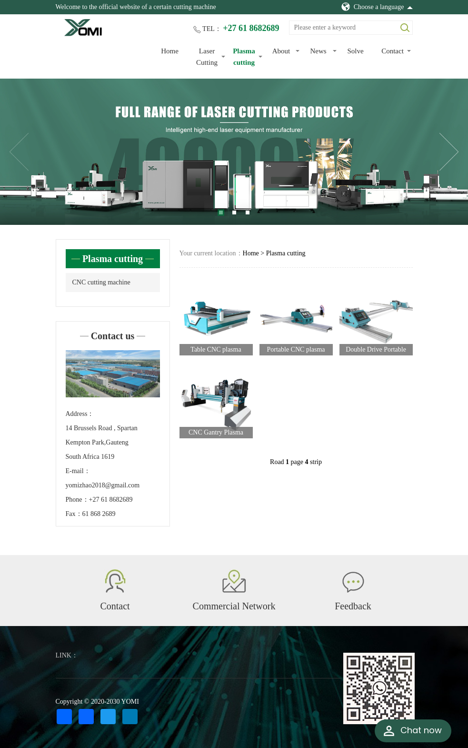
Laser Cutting (207, 56)
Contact (392, 51)
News (318, 51)
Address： (80, 413)
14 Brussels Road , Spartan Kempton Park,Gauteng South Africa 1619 (102, 442)
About (281, 51)
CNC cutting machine (101, 282)
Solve (355, 51)
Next (448, 152)
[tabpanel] (234, 152)
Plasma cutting (244, 56)
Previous (19, 152)
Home (170, 51)
